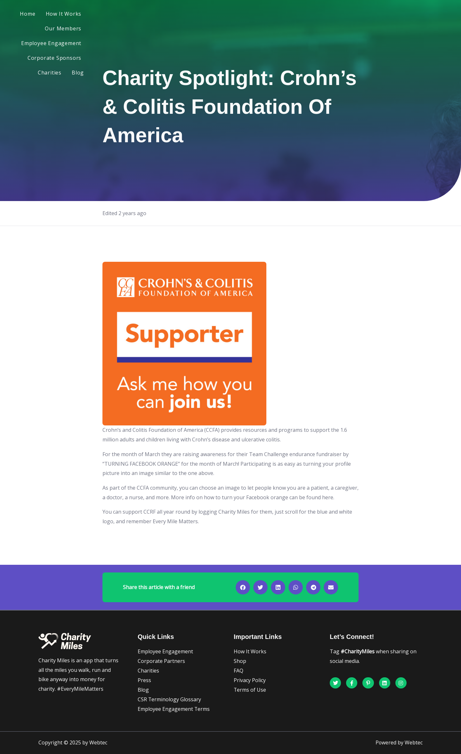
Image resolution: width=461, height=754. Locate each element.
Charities (380, 14)
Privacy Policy (250, 680)
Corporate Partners (161, 661)
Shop (240, 661)
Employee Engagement (264, 14)
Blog (409, 14)
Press (144, 680)
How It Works (159, 14)
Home (123, 14)
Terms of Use (250, 690)
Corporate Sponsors (331, 14)
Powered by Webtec (399, 742)
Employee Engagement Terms (174, 709)
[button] (243, 587)
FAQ (238, 670)
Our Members (205, 14)
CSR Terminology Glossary (169, 699)
